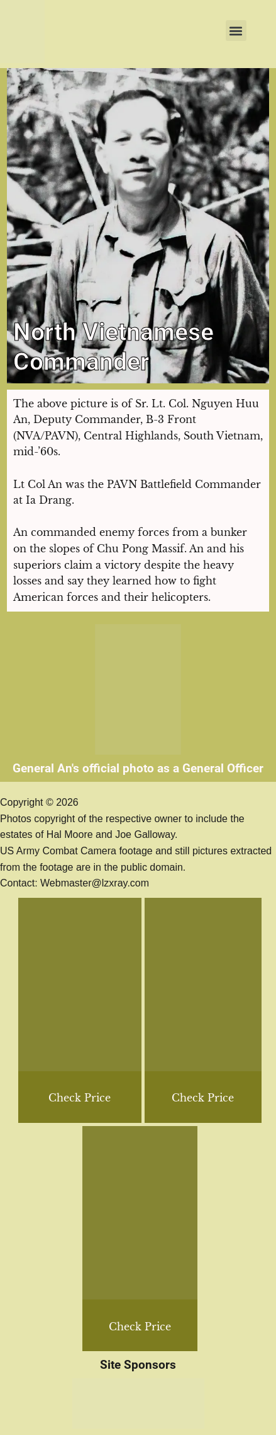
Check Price (203, 1097)
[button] (236, 30)
